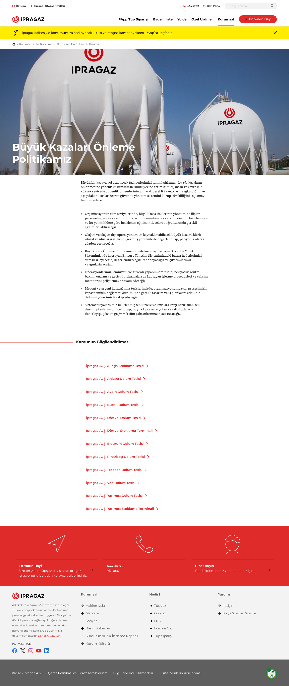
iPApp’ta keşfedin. (159, 33)
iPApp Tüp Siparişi (132, 19)
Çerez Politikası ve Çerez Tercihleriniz (77, 673)
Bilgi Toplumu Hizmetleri (133, 673)
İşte (169, 19)
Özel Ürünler (202, 19)
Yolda (182, 19)
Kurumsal (226, 19)
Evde (157, 19)
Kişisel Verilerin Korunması (180, 673)
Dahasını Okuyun (49, 635)
